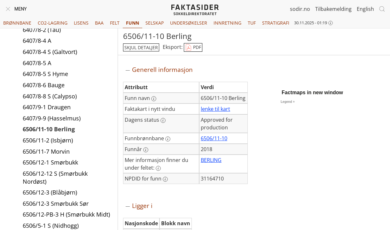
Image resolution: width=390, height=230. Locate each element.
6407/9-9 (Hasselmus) (52, 118)
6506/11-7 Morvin (46, 151)
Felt (115, 23)
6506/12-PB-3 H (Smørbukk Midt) (66, 214)
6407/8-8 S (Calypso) (50, 96)
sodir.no (300, 8)
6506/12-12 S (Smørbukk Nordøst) (55, 177)
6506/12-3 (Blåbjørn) (50, 192)
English (365, 8)
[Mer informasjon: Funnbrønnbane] (167, 139)
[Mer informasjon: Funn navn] (153, 98)
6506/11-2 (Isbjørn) (48, 140)
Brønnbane (17, 23)
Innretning (227, 23)
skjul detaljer (141, 47)
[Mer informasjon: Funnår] (145, 149)
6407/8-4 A (37, 40)
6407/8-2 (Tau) (42, 30)
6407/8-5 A (37, 63)
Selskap (154, 23)
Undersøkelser (188, 23)
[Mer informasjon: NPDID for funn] (165, 179)
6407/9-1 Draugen (47, 107)
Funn (132, 23)
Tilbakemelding (333, 8)
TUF (252, 23)
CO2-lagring (52, 23)
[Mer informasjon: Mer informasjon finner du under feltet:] (158, 168)
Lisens (81, 23)
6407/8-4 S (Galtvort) (50, 52)
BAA (99, 23)
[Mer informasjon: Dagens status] (163, 120)
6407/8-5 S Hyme (45, 74)
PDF (193, 47)
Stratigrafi (275, 23)
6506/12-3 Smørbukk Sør (56, 203)
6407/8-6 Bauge (44, 85)
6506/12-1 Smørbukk (50, 162)
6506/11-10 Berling (49, 129)
